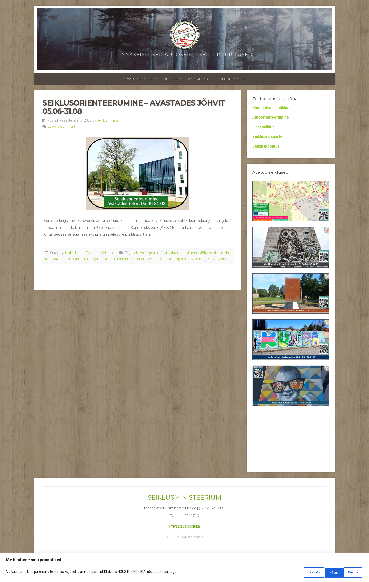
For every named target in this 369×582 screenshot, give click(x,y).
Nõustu (350, 573)
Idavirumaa (190, 253)
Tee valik (296, 573)
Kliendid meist (232, 79)
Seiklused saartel (267, 136)
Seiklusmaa (119, 259)
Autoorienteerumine (270, 117)
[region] (184, 568)
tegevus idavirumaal (189, 259)
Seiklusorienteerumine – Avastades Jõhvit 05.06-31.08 (133, 107)
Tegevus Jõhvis (217, 259)
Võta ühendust (200, 79)
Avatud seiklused (140, 79)
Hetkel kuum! (74, 253)
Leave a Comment (61, 127)
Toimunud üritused (100, 253)
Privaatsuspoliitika (184, 526)
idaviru (175, 253)
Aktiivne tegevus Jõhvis (151, 253)
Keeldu (324, 573)
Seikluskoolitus (266, 146)
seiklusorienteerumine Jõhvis (151, 259)
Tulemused (171, 79)
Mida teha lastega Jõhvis (90, 259)
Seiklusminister (108, 121)
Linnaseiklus (263, 127)
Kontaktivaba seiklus (270, 108)
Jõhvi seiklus (210, 253)
